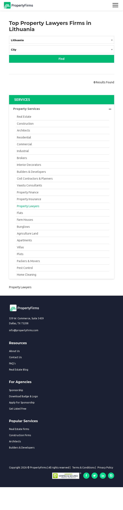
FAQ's (12, 363)
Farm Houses (25, 219)
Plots (20, 254)
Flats (20, 213)
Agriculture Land (27, 233)
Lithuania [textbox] (17, 40)
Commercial (24, 144)
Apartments (24, 240)
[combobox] (61, 40)
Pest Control (25, 268)
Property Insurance (29, 199)
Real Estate (24, 116)
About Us (14, 351)
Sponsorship (16, 390)
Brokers (22, 158)
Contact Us (15, 357)
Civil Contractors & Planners (35, 178)
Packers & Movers (28, 261)
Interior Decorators (29, 164)
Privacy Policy (105, 467)
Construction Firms (20, 435)
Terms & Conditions (83, 467)
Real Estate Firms (19, 429)
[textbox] (61, 49)
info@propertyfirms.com (23, 330)
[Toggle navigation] (115, 5)
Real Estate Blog (18, 369)
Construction (25, 123)
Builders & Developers (31, 171)
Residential (24, 137)
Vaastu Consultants (29, 185)
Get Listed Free (17, 408)
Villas (20, 247)
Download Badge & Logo (23, 396)
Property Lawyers (28, 206)
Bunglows (23, 226)
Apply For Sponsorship (22, 402)
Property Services (62, 109)
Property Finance (28, 192)
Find (61, 58)
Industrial (23, 151)
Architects (23, 130)
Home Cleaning (26, 274)
